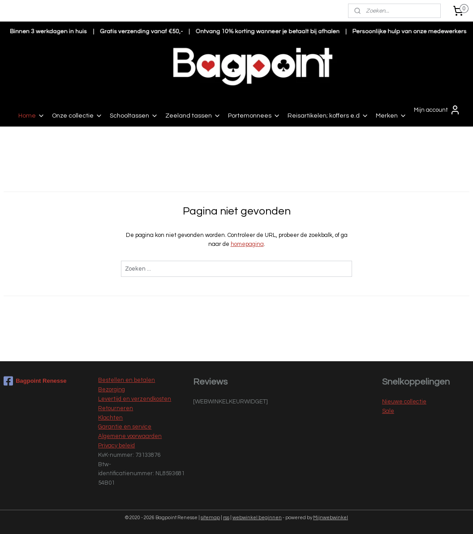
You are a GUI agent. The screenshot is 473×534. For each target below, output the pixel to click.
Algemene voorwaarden (130, 436)
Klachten (110, 418)
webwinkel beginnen (257, 517)
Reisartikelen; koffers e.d (328, 115)
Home (31, 115)
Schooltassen (134, 115)
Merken (391, 115)
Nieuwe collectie (404, 401)
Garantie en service (124, 427)
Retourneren (115, 408)
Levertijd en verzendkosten (134, 399)
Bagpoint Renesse (35, 381)
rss (226, 517)
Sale (388, 411)
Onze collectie (77, 115)
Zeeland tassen (193, 115)
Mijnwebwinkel (330, 517)
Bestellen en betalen (126, 380)
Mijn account (437, 110)
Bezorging (111, 389)
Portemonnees (254, 115)
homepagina (247, 244)
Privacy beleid (116, 445)
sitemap (210, 517)
